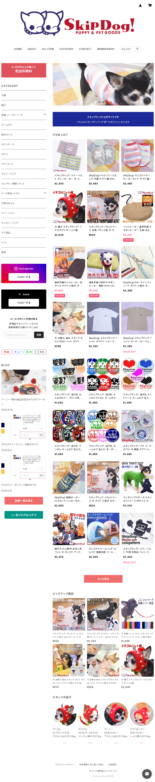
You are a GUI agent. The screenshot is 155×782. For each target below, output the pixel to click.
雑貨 (3, 252)
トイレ (4, 242)
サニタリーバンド (9, 222)
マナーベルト (8, 213)
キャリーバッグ (8, 173)
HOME (18, 49)
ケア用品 (5, 232)
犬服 (3, 95)
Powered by (103, 776)
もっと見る (103, 578)
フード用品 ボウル (10, 193)
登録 (39, 334)
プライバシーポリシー (64, 764)
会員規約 (113, 764)
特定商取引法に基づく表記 (91, 764)
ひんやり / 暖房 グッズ (12, 183)
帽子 (3, 105)
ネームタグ (6, 124)
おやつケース (8, 144)
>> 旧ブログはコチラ (24, 515)
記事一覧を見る (24, 500)
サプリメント (7, 164)
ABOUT (31, 49)
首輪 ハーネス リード (12, 115)
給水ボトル (7, 134)
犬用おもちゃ (7, 203)
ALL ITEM (48, 49)
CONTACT (85, 49)
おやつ (4, 154)
